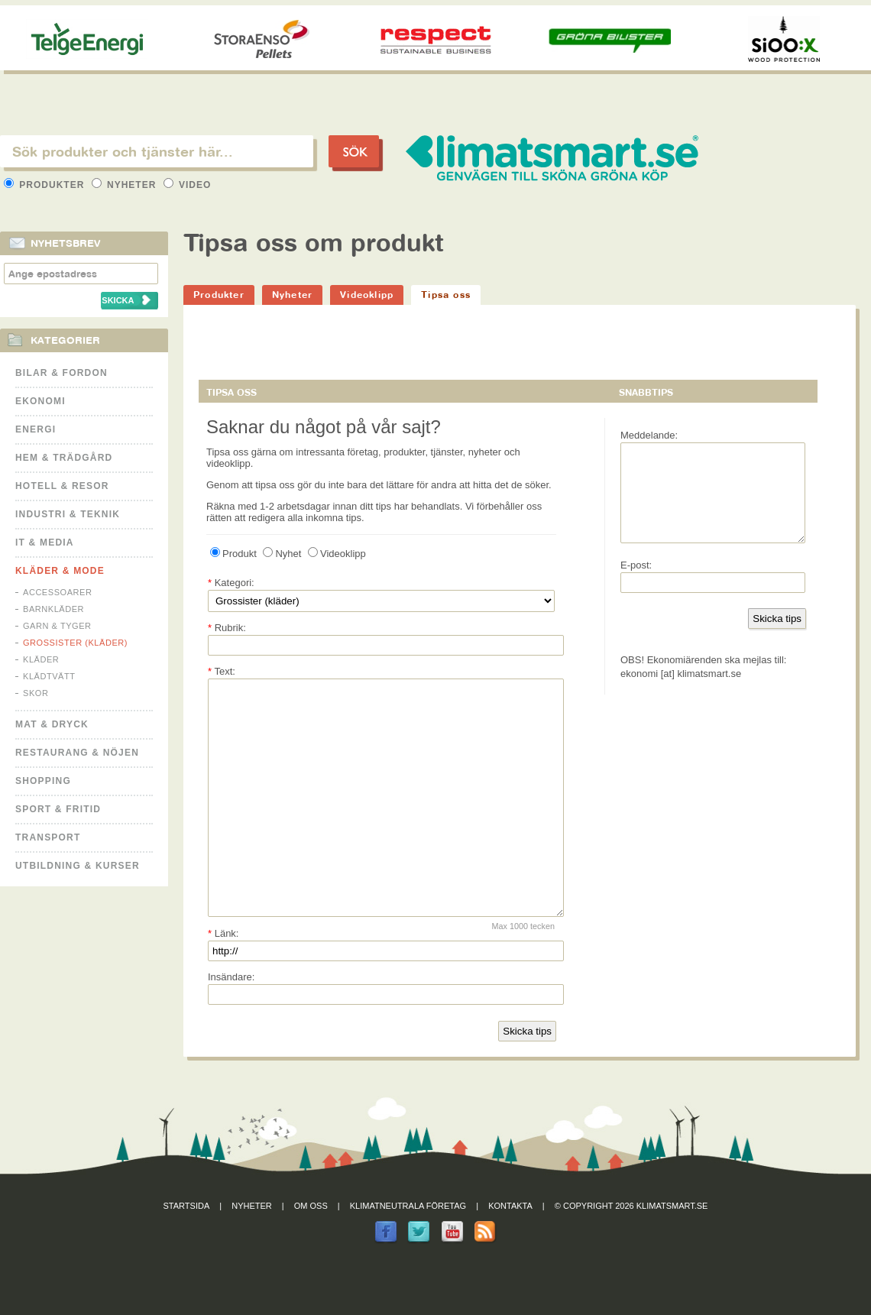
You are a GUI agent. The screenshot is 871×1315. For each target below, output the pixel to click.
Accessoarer (57, 592)
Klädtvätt (49, 676)
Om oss (311, 1251)
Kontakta (510, 1251)
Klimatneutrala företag (408, 1251)
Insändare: (231, 1022)
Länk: (223, 979)
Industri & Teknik (67, 514)
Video (188, 185)
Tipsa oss (446, 294)
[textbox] (156, 151)
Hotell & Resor (62, 486)
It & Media (44, 542)
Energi (35, 429)
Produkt (233, 553)
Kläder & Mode (60, 570)
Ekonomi (40, 401)
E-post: (636, 583)
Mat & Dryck (52, 724)
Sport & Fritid (58, 809)
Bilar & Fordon (61, 373)
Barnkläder (53, 609)
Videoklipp (366, 294)
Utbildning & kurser (77, 865)
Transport (47, 837)
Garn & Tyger (57, 625)
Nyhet (282, 553)
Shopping (43, 781)
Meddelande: (649, 435)
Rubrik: (227, 627)
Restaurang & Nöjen (77, 752)
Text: (221, 671)
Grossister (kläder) (75, 642)
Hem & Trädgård (63, 457)
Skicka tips (527, 1077)
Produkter (46, 185)
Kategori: (231, 582)
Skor (35, 693)
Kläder (41, 659)
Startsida (187, 1251)
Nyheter (126, 185)
